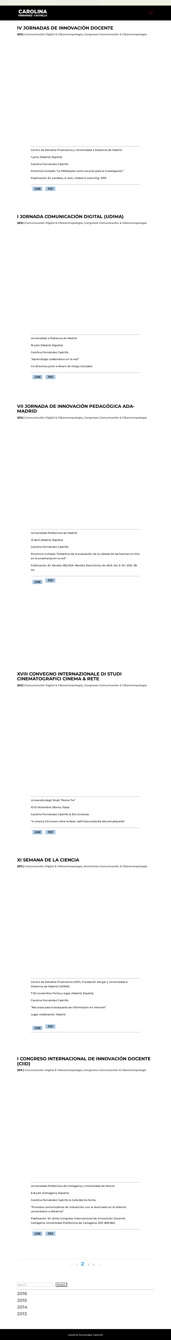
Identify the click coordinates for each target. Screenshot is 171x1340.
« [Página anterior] (72, 1264)
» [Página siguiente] (99, 1264)
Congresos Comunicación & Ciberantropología (115, 34)
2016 (22, 1293)
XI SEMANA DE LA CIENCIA (48, 860)
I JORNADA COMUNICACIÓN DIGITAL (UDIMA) (70, 216)
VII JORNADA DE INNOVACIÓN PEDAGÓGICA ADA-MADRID (75, 409)
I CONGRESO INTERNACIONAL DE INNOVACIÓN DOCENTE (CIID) (84, 1061)
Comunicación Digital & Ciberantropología (54, 34)
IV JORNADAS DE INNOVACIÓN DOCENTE (65, 28)
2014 (22, 1307)
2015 (22, 1300)
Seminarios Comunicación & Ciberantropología (115, 866)
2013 (22, 1313)
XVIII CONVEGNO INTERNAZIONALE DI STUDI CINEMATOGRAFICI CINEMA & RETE (69, 676)
